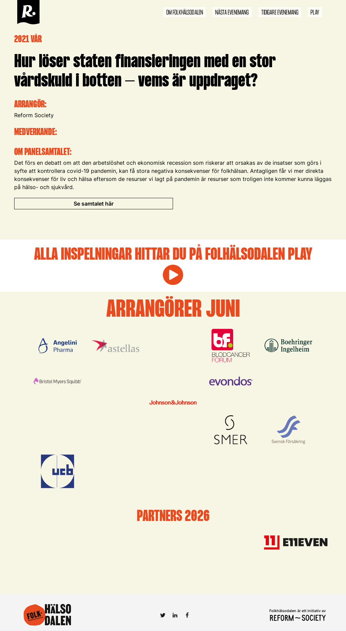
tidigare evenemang (280, 12)
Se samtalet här (94, 203)
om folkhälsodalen (184, 12)
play (315, 12)
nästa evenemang (232, 12)
